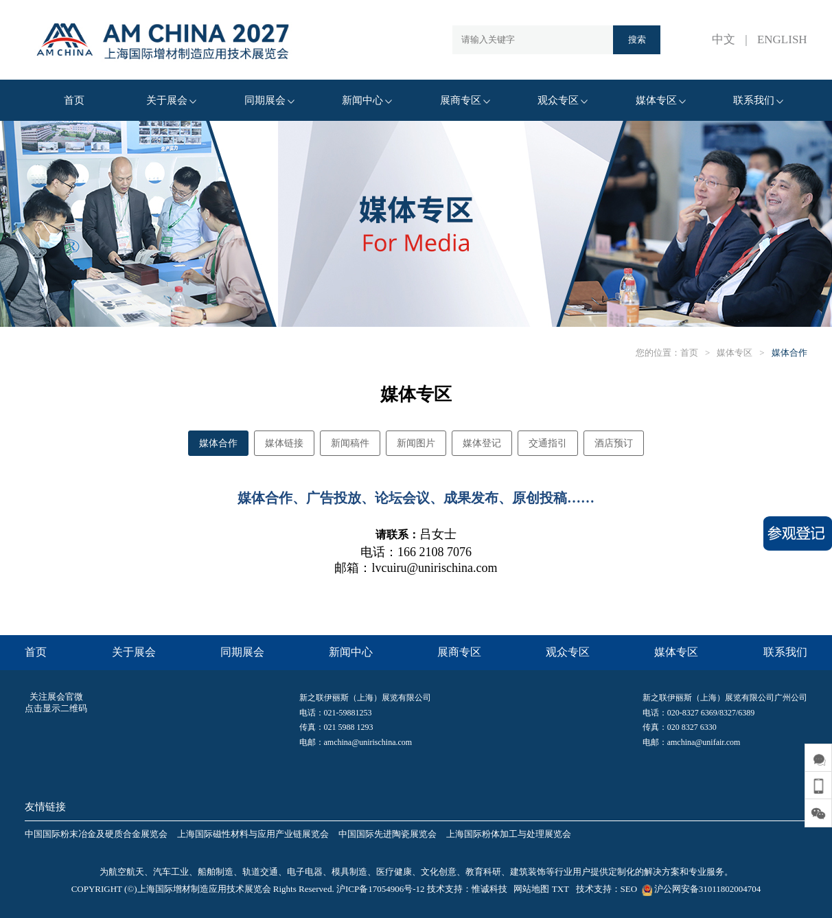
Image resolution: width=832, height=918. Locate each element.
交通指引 (548, 443)
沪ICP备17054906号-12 (380, 889)
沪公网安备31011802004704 (700, 889)
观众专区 (563, 100)
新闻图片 (416, 443)
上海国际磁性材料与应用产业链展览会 (253, 834)
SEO (629, 889)
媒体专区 (661, 100)
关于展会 (171, 100)
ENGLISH (782, 39)
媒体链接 (284, 443)
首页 (74, 100)
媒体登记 (482, 443)
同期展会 (269, 100)
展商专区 (465, 100)
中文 (723, 39)
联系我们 (758, 100)
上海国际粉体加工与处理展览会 (508, 834)
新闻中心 (367, 100)
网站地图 (531, 889)
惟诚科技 (489, 889)
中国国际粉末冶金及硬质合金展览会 (96, 834)
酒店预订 (613, 443)
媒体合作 (789, 352)
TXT (560, 889)
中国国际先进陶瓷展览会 (387, 834)
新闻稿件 (350, 443)
